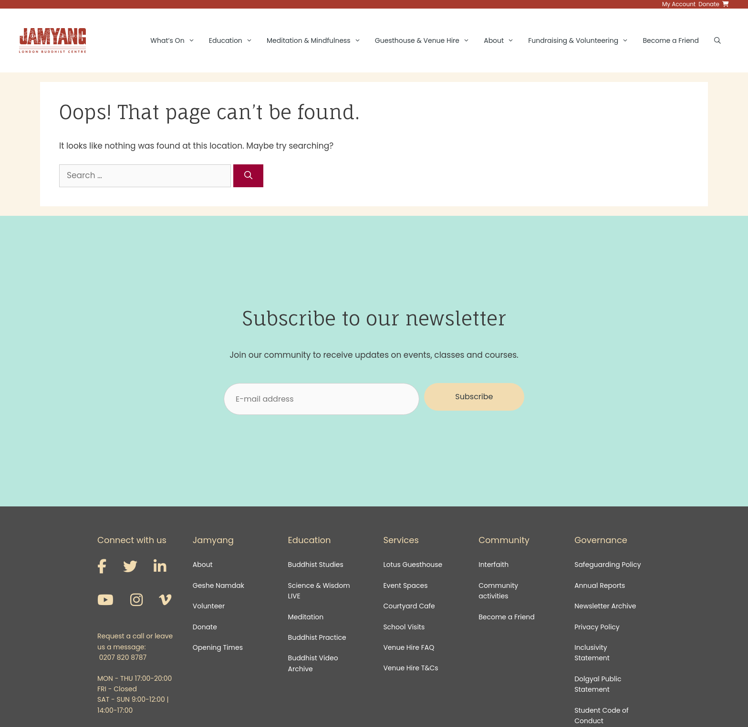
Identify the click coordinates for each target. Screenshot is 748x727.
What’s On (175, 40)
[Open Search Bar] (717, 40)
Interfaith (493, 564)
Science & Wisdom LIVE (319, 591)
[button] (474, 397)
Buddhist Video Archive (313, 663)
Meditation (306, 617)
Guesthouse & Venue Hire (426, 40)
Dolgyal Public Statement (597, 684)
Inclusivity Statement (592, 653)
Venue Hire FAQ (408, 647)
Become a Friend (671, 40)
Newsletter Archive (605, 606)
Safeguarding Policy (607, 564)
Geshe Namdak (218, 585)
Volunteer (209, 606)
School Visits (404, 627)
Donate (205, 627)
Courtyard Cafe (409, 606)
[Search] (248, 175)
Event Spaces (405, 585)
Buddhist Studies (315, 564)
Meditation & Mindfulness (317, 40)
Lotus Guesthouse (412, 564)
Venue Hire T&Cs (410, 668)
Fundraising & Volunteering (581, 40)
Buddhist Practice (317, 637)
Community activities (498, 591)
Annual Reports (599, 585)
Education (234, 40)
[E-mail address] (321, 399)
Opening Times (218, 647)
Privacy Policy (597, 627)
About (502, 40)
